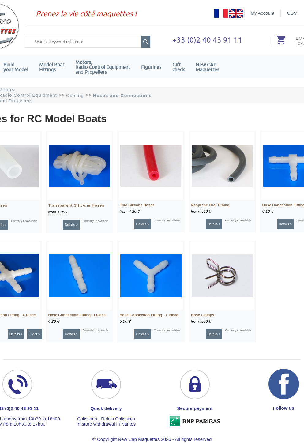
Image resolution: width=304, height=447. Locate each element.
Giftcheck (178, 67)
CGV (292, 13)
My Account (263, 13)
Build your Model (15, 67)
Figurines (151, 67)
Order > (34, 334)
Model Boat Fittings (51, 67)
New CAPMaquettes (207, 67)
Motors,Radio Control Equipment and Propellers (102, 67)
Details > (71, 225)
